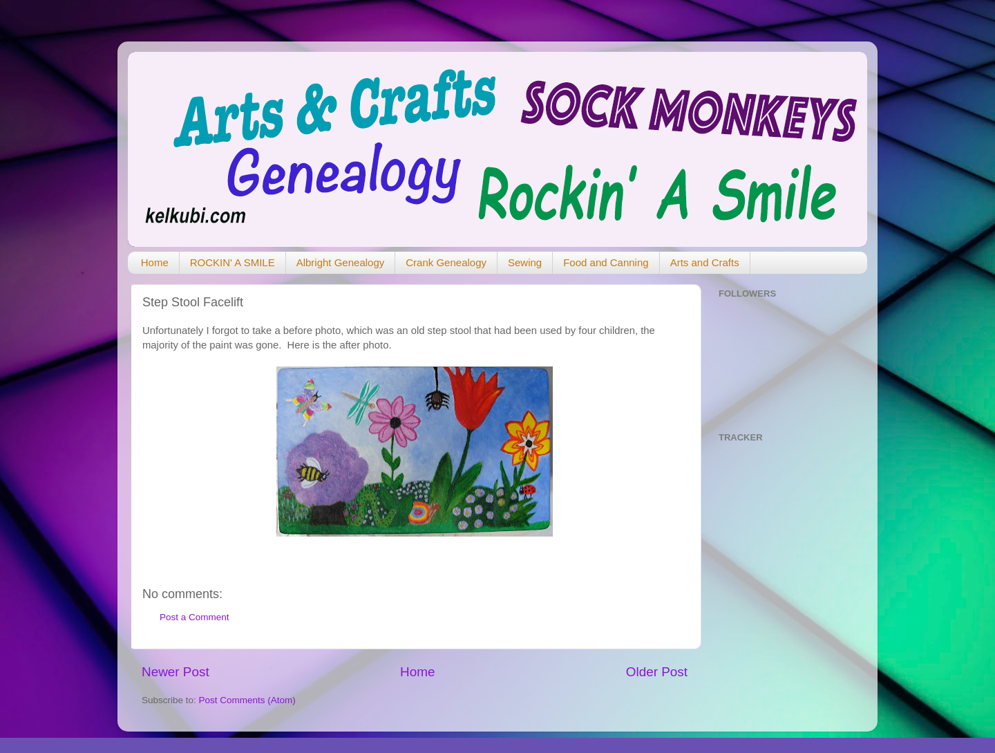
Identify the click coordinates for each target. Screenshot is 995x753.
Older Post (657, 671)
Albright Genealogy (340, 262)
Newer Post (175, 671)
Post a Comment (194, 617)
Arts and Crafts (704, 262)
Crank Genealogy (446, 262)
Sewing (525, 262)
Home (155, 262)
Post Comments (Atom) (247, 700)
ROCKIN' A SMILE (232, 262)
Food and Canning (605, 262)
